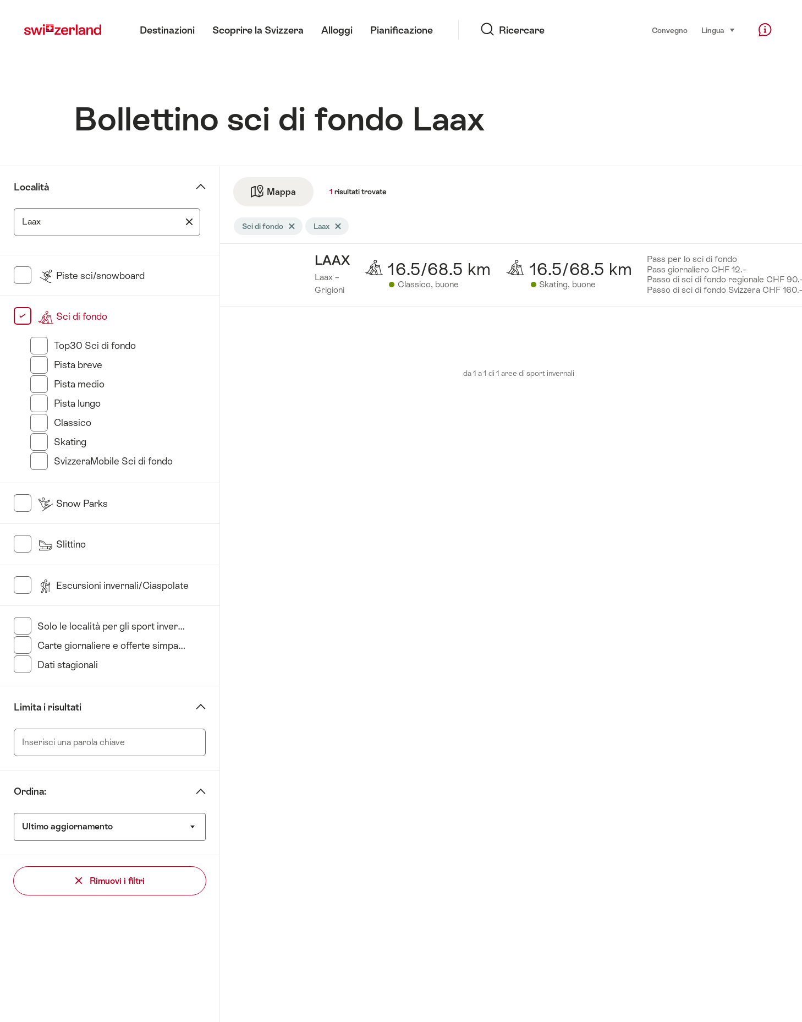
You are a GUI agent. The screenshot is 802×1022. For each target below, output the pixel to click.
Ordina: (30, 791)
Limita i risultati (47, 707)
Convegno (670, 30)
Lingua (718, 29)
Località (31, 187)
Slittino (61, 544)
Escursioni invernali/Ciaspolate (113, 585)
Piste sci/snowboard (91, 275)
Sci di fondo (72, 316)
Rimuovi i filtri (110, 881)
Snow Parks (72, 503)
